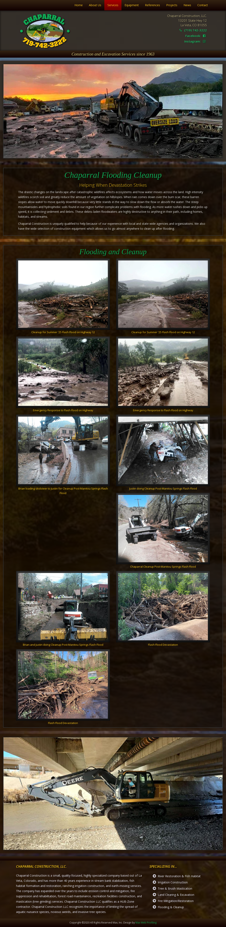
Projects (171, 5)
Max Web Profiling (146, 922)
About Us (95, 5)
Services (112, 5)
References (152, 5)
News (187, 5)
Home (78, 5)
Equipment (132, 5)
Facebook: (195, 36)
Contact (202, 5)
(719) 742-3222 (193, 30)
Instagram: (195, 41)
